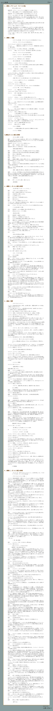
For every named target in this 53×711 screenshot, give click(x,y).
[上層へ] (45, 708)
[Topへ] (49, 2)
